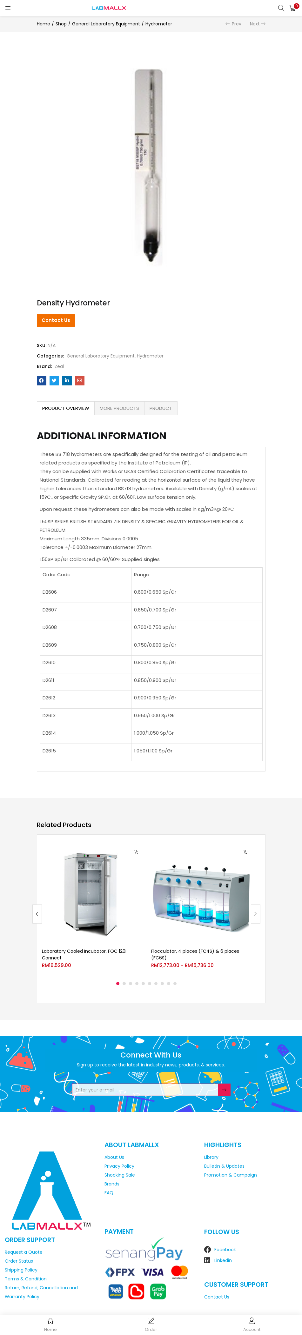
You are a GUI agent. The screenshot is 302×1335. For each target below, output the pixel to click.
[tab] (66, 408)
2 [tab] (124, 983)
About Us (114, 1157)
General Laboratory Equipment (106, 24)
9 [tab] (168, 983)
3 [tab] (130, 983)
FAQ (108, 1193)
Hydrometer (158, 24)
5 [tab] (143, 983)
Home (43, 24)
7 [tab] (156, 983)
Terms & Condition (26, 1279)
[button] (292, 8)
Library (211, 1157)
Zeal (59, 366)
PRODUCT (161, 408)
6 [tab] (149, 983)
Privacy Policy (119, 1166)
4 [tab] (136, 983)
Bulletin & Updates (224, 1166)
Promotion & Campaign (230, 1175)
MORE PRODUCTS (119, 408)
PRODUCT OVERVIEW (65, 408)
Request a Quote (24, 1252)
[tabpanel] (92, 909)
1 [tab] (117, 983)
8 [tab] (162, 983)
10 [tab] (175, 983)
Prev (236, 24)
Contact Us (56, 320)
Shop (61, 24)
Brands (111, 1184)
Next (255, 24)
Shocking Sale (119, 1175)
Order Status (19, 1261)
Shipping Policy (21, 1270)
